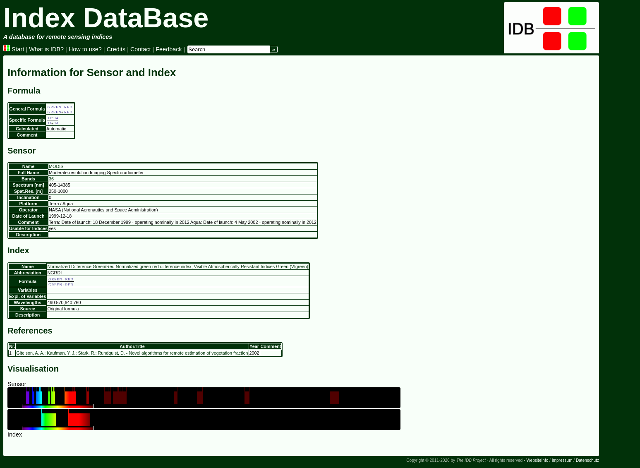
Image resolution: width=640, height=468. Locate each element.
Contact (140, 49)
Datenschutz (587, 460)
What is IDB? (46, 49)
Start (13, 49)
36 (51, 178)
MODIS (56, 166)
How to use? (85, 49)
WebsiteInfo (537, 460)
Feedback (169, 49)
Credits (116, 49)
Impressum (562, 460)
